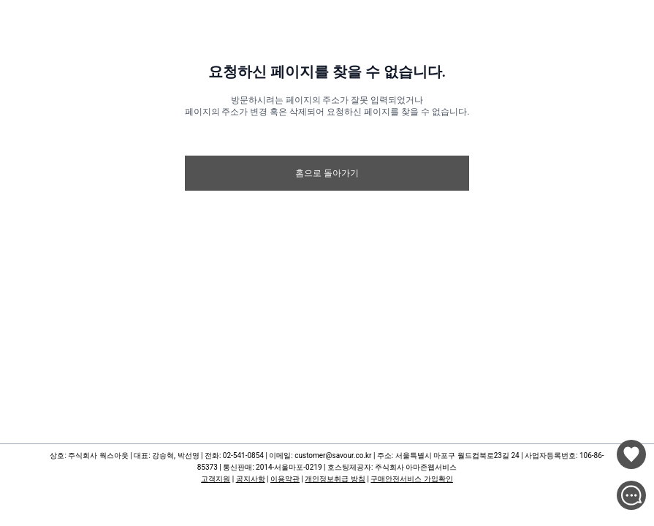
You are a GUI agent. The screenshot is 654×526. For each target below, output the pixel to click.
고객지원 (215, 479)
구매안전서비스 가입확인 (411, 479)
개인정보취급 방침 (335, 479)
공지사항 (250, 479)
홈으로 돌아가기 (327, 173)
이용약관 (285, 479)
